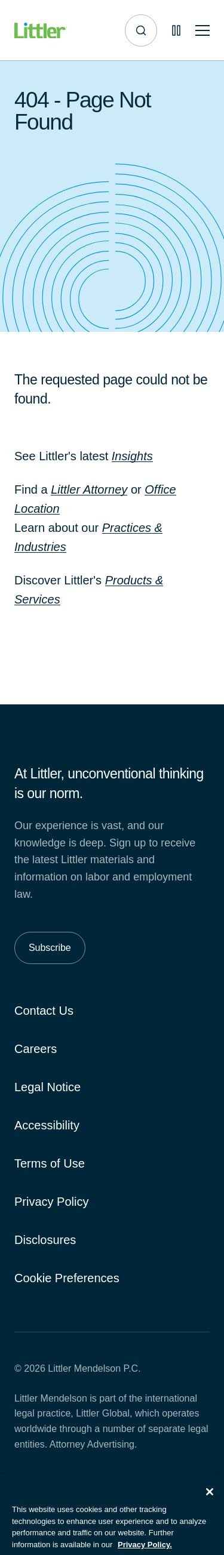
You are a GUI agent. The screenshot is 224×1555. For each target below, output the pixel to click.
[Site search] (141, 30)
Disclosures (45, 1239)
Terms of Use (49, 1163)
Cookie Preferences (66, 1278)
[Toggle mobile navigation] (202, 30)
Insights (132, 456)
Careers (35, 1048)
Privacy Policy (51, 1201)
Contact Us (43, 1010)
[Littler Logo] (40, 31)
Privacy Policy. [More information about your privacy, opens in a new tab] (145, 1549)
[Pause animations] (176, 30)
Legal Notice (47, 1087)
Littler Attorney (89, 489)
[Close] (210, 1496)
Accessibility (46, 1125)
